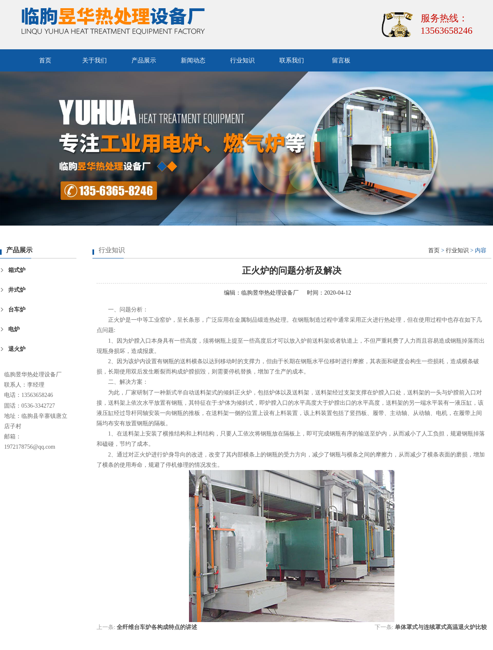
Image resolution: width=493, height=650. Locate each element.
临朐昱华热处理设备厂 (270, 293)
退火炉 (16, 349)
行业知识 (242, 60)
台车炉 (16, 310)
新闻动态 (193, 60)
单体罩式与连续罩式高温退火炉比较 (441, 627)
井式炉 (16, 290)
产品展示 (143, 60)
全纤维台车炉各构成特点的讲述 (157, 627)
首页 (45, 60)
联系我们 (291, 60)
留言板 (341, 60)
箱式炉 (16, 270)
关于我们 (94, 60)
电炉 (14, 329)
